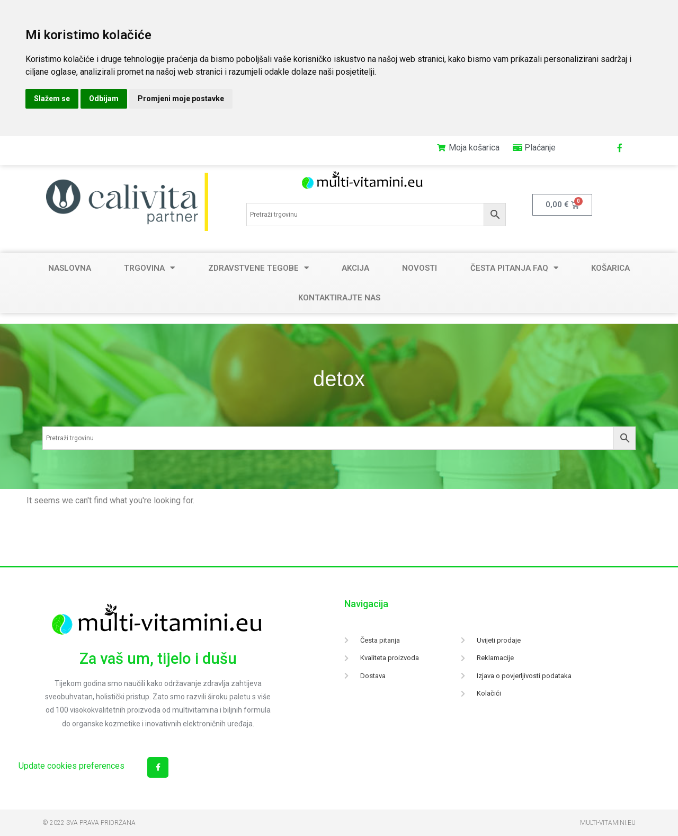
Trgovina (149, 268)
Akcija (355, 268)
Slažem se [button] (52, 98)
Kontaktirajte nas (339, 298)
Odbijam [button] (104, 98)
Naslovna (69, 268)
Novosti (419, 268)
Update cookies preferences (71, 766)
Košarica (610, 268)
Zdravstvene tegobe (258, 268)
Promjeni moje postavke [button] (181, 98)
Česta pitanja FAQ (514, 268)
